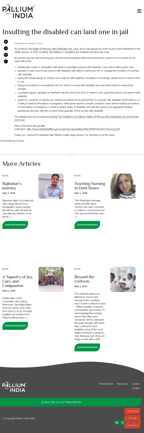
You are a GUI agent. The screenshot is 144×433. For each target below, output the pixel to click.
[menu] (139, 11)
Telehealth (132, 411)
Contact (136, 388)
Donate (133, 418)
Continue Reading (15, 225)
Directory (133, 425)
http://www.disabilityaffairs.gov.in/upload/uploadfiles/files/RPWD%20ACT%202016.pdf (73, 129)
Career (135, 384)
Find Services (106, 384)
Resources (122, 384)
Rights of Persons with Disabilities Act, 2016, (56, 49)
